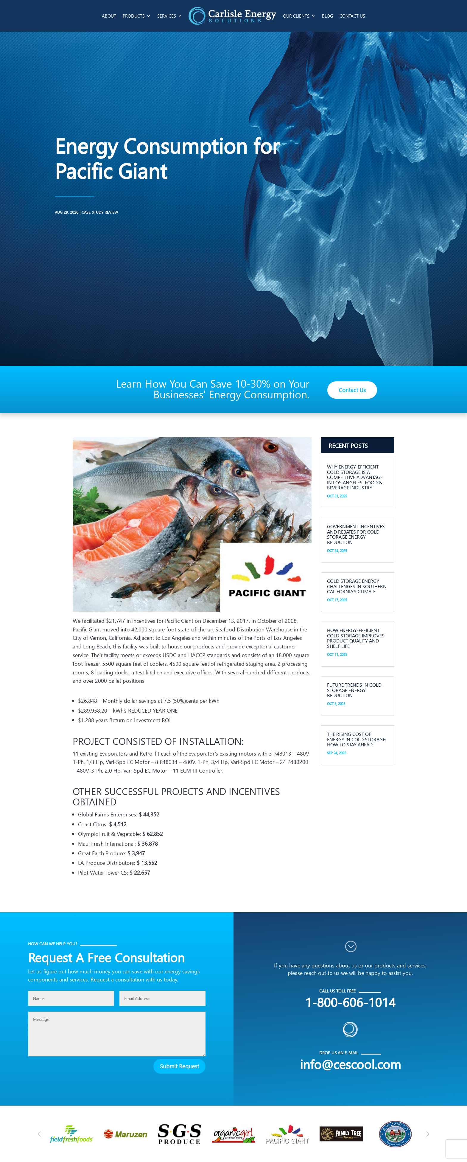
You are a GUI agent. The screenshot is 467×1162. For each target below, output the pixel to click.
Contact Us (352, 16)
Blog (327, 16)
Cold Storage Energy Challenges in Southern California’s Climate (357, 586)
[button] (427, 1134)
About (109, 16)
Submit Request (179, 1066)
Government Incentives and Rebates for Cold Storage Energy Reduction (356, 534)
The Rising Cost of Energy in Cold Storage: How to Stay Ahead (356, 739)
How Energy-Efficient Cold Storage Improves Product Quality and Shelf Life (356, 638)
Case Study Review (45, 212)
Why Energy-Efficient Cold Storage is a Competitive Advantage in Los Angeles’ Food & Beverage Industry (355, 477)
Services (166, 16)
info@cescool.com (350, 1063)
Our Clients (296, 16)
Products (134, 16)
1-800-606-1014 (350, 1001)
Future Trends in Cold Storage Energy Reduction (354, 690)
